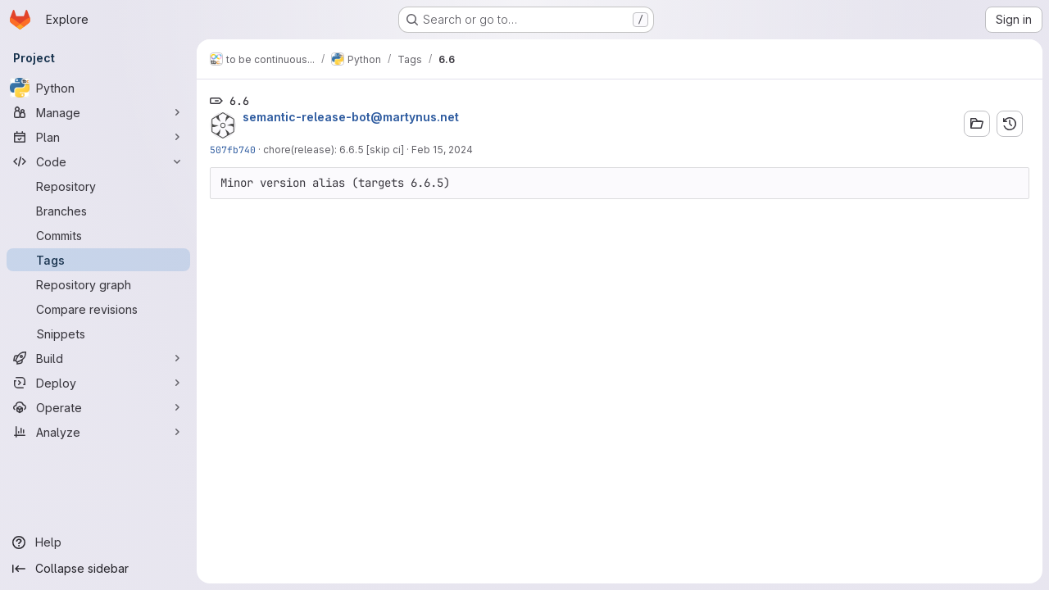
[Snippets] (98, 333)
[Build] (98, 358)
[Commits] (98, 235)
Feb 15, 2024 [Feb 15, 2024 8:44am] (442, 149)
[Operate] (98, 407)
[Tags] (98, 259)
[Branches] (98, 210)
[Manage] (98, 112)
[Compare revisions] (98, 308)
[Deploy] (98, 382)
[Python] (98, 87)
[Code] (98, 161)
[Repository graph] (98, 284)
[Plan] (98, 136)
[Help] (98, 542)
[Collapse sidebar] (98, 568)
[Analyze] (98, 431)
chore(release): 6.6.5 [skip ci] (333, 149)
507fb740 (233, 149)
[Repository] (98, 186)
